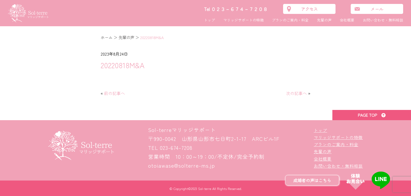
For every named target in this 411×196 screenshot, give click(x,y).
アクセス (309, 9)
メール (377, 9)
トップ (209, 20)
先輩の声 (324, 20)
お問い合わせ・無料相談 (383, 20)
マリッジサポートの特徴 (243, 20)
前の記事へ (114, 93)
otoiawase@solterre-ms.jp (181, 165)
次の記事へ (296, 93)
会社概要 (347, 20)
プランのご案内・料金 (290, 20)
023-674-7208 (176, 147)
